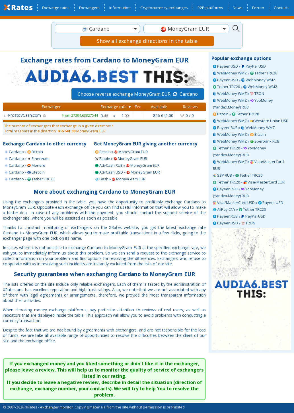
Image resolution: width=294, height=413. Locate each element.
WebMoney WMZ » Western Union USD (251, 120)
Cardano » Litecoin (25, 172)
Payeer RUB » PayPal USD (239, 216)
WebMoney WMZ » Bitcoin (239, 134)
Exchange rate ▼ (116, 106)
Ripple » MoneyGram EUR (121, 158)
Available (159, 106)
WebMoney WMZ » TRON (238, 93)
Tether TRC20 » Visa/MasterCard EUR (249, 182)
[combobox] (97, 28)
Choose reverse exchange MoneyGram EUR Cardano (138, 94)
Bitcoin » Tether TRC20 (236, 113)
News (237, 7)
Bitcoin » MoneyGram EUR (121, 151)
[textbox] (97, 28)
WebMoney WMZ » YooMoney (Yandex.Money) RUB (243, 104)
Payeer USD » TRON (234, 223)
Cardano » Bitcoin (24, 151)
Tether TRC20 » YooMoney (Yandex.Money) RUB (239, 151)
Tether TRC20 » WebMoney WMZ (245, 86)
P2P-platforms (210, 7)
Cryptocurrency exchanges (164, 7)
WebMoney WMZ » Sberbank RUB (246, 141)
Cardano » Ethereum (26, 158)
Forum (258, 7)
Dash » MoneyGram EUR (120, 179)
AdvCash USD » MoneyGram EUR (127, 172)
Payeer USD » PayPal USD (239, 66)
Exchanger (51, 106)
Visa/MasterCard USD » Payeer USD (248, 202)
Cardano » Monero (25, 165)
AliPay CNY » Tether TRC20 (239, 209)
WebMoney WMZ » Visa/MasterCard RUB (248, 165)
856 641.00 (163, 115)
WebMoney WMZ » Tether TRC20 (245, 73)
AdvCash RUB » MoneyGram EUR (127, 165)
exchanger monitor (56, 407)
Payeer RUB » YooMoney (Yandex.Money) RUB (238, 192)
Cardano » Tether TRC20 (29, 179)
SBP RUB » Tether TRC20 (237, 175)
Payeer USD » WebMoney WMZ (244, 79)
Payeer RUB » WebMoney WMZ (244, 127)
